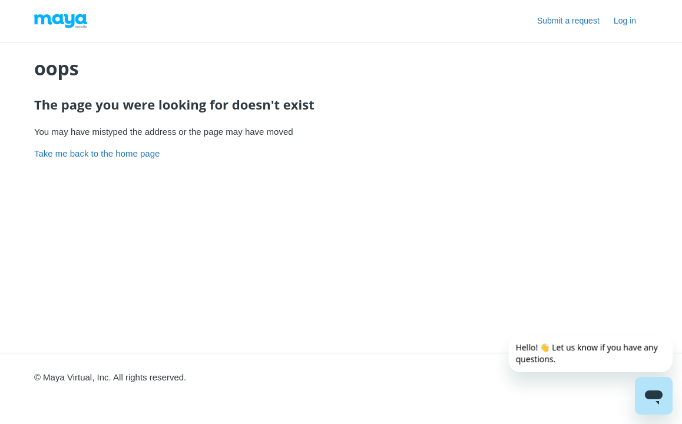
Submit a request (568, 20)
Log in (625, 20)
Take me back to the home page (97, 153)
